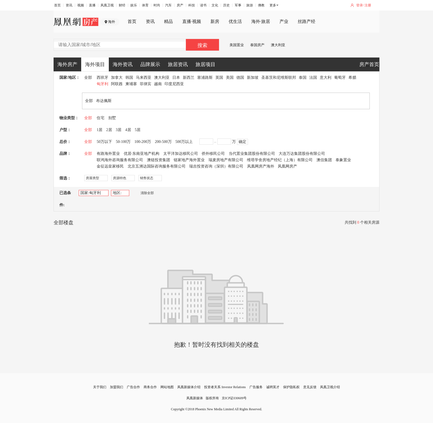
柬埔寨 (131, 84)
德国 (240, 77)
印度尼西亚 (174, 84)
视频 (80, 5)
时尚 (157, 5)
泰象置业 (343, 160)
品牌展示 (150, 64)
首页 (57, 5)
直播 (92, 5)
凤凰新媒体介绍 (188, 387)
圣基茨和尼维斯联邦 (278, 77)
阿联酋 (117, 84)
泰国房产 (257, 45)
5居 (138, 130)
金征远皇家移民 (110, 166)
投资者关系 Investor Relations (225, 387)
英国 (219, 77)
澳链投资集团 (158, 160)
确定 (242, 142)
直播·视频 (191, 21)
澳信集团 (324, 160)
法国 (313, 77)
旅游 (249, 5)
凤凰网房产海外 (260, 166)
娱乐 (133, 5)
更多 (273, 5)
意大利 (325, 77)
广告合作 (133, 387)
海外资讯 (123, 64)
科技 (191, 5)
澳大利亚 (278, 45)
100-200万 (142, 142)
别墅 (112, 118)
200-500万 (163, 142)
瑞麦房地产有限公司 (225, 160)
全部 (88, 77)
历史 (226, 5)
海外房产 (67, 64)
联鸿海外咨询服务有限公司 (120, 160)
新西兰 (188, 77)
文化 (215, 5)
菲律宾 (145, 84)
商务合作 (150, 387)
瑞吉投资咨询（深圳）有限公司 (216, 166)
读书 (203, 5)
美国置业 (236, 45)
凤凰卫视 (107, 5)
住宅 (100, 118)
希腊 (352, 77)
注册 (368, 5)
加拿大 (117, 77)
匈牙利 (102, 84)
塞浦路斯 (205, 77)
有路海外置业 (108, 154)
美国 (230, 77)
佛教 (261, 5)
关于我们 (99, 387)
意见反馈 (309, 387)
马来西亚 (143, 77)
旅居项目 (205, 64)
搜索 (202, 45)
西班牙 (102, 77)
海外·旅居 (260, 21)
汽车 (168, 5)
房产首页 (369, 64)
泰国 (303, 77)
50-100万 (123, 142)
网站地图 (167, 387)
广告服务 (256, 387)
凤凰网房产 (287, 166)
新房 (214, 21)
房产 (180, 5)
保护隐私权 (291, 387)
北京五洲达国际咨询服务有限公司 (157, 166)
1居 (99, 130)
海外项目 (95, 64)
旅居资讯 (178, 64)
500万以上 (184, 142)
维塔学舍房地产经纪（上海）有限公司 (280, 160)
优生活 (235, 21)
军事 (238, 5)
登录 (359, 5)
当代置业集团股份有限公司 (252, 154)
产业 (283, 21)
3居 (119, 130)
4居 (128, 130)
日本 (176, 77)
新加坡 (252, 77)
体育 (145, 5)
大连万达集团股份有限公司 (302, 154)
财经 (122, 5)
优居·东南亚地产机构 (142, 154)
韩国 (129, 77)
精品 (168, 21)
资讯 (69, 5)
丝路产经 (306, 21)
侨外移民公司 (213, 154)
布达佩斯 (104, 101)
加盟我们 (116, 387)
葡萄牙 (340, 77)
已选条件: (65, 199)
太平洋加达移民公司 (180, 154)
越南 (158, 84)
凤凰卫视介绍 (330, 387)
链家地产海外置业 (189, 160)
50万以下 (104, 142)
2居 (109, 130)
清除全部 (144, 193)
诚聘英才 (272, 387)
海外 (111, 22)
